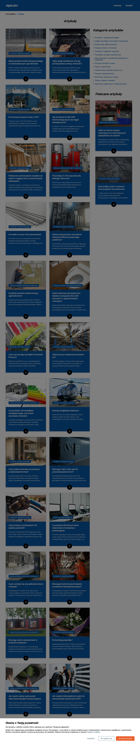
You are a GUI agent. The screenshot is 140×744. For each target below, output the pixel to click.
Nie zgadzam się (106, 738)
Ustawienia (90, 738)
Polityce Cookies (93, 732)
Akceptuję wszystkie (125, 738)
